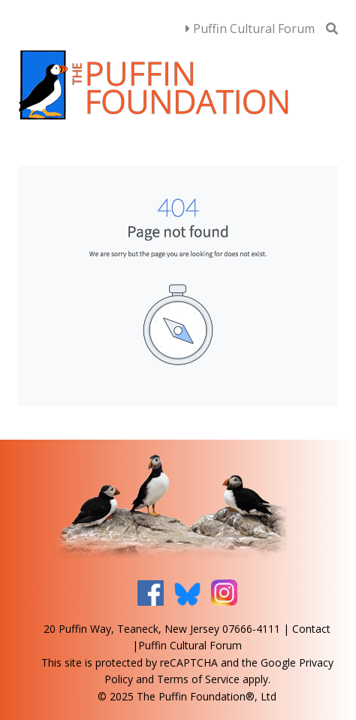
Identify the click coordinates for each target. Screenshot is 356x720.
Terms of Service (198, 679)
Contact (311, 629)
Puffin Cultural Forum (250, 28)
